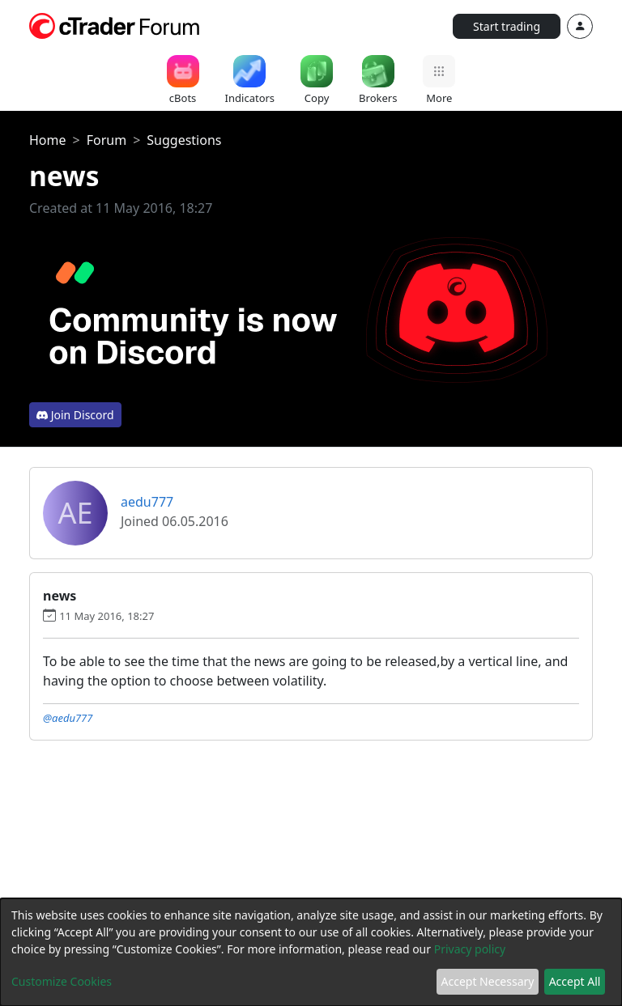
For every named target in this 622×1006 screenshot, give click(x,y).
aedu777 (147, 502)
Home (47, 140)
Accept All (575, 981)
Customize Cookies (61, 981)
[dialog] (311, 952)
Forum (106, 140)
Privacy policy (470, 949)
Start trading (506, 26)
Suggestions (184, 140)
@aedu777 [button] (67, 718)
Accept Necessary (488, 981)
